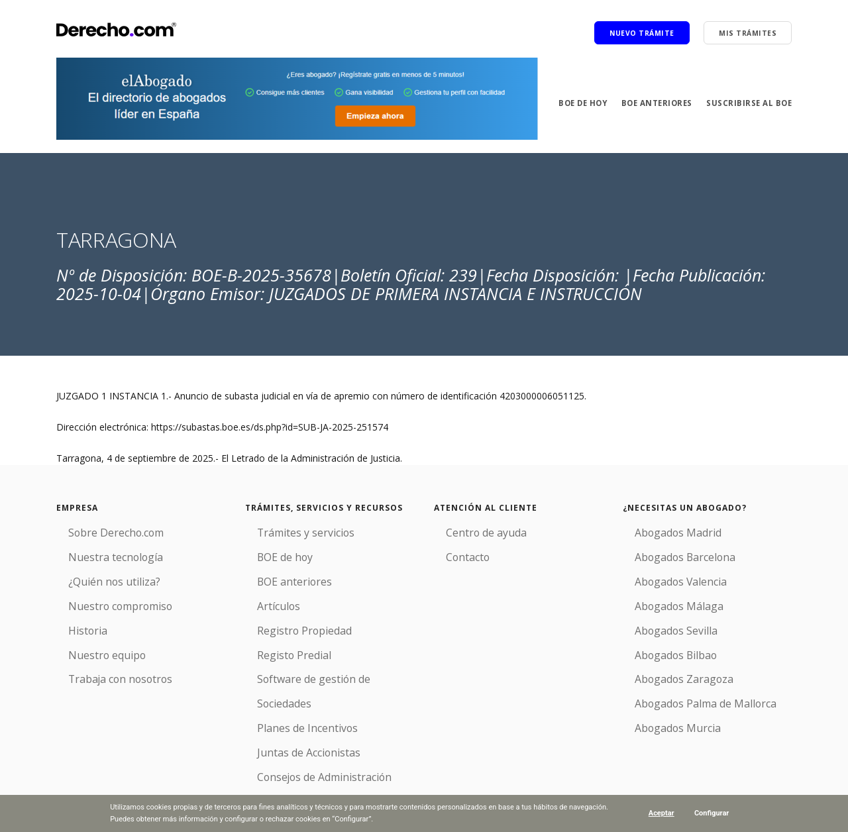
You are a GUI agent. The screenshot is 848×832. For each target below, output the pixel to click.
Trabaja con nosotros (103, 660)
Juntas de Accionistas (290, 703)
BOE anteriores (653, 103)
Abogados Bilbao (659, 639)
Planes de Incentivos (289, 682)
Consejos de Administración (305, 725)
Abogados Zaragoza (666, 660)
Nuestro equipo (89, 639)
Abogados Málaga (662, 596)
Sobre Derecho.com (99, 531)
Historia (72, 617)
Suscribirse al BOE (748, 103)
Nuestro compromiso (102, 596)
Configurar (711, 813)
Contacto (454, 552)
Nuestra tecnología (97, 552)
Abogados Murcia (660, 703)
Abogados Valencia (663, 574)
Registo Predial (277, 639)
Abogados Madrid (661, 531)
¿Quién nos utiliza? (96, 574)
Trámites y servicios (288, 531)
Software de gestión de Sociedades (321, 660)
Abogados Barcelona (668, 552)
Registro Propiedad (286, 617)
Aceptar (661, 813)
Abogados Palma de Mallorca (686, 682)
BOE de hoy (575, 103)
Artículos (263, 596)
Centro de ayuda (469, 531)
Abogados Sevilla (659, 617)
